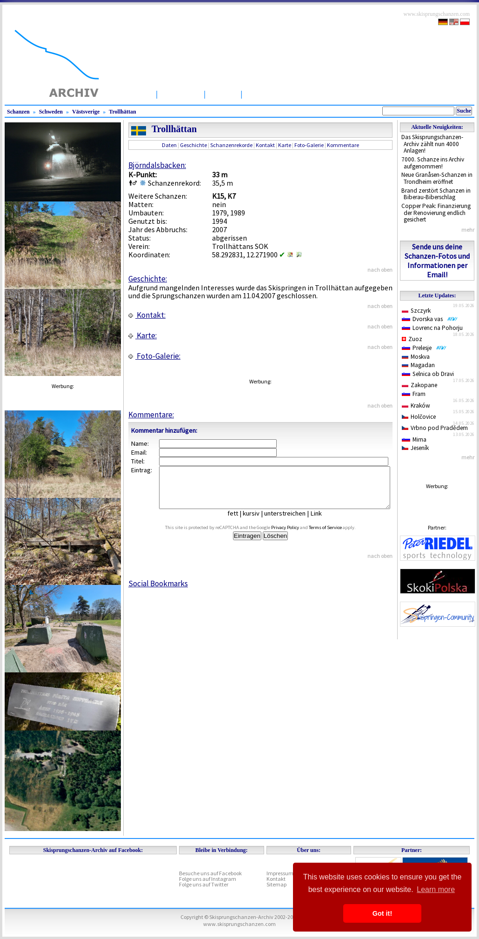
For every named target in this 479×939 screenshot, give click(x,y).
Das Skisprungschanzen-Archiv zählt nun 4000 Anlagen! (432, 143)
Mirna (414, 439)
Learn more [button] (436, 889)
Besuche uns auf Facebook (210, 873)
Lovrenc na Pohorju (432, 328)
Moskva (416, 357)
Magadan (418, 365)
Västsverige (86, 111)
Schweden (51, 111)
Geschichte (193, 144)
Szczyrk (416, 311)
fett (239, 521)
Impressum (279, 873)
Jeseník (415, 448)
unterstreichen (292, 521)
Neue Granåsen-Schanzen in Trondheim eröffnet (436, 178)
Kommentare (343, 144)
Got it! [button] (382, 913)
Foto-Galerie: (154, 356)
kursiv (258, 521)
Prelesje (424, 348)
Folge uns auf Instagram (207, 878)
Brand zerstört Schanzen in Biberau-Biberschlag (436, 194)
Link (323, 521)
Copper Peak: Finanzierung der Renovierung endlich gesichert (436, 212)
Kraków (416, 405)
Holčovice (419, 417)
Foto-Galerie (309, 144)
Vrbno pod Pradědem (435, 428)
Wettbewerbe (273, 93)
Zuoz (412, 339)
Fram (414, 394)
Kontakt (265, 144)
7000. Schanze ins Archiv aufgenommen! (432, 162)
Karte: (142, 335)
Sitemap (276, 884)
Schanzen (181, 93)
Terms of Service (336, 536)
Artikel (223, 93)
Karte (284, 144)
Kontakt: (147, 315)
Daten (169, 144)
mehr (467, 229)
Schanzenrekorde (231, 144)
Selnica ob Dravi (428, 374)
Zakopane (419, 385)
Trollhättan (122, 111)
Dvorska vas (430, 319)
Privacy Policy (296, 536)
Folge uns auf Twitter (203, 884)
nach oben (380, 269)
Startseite (132, 93)
